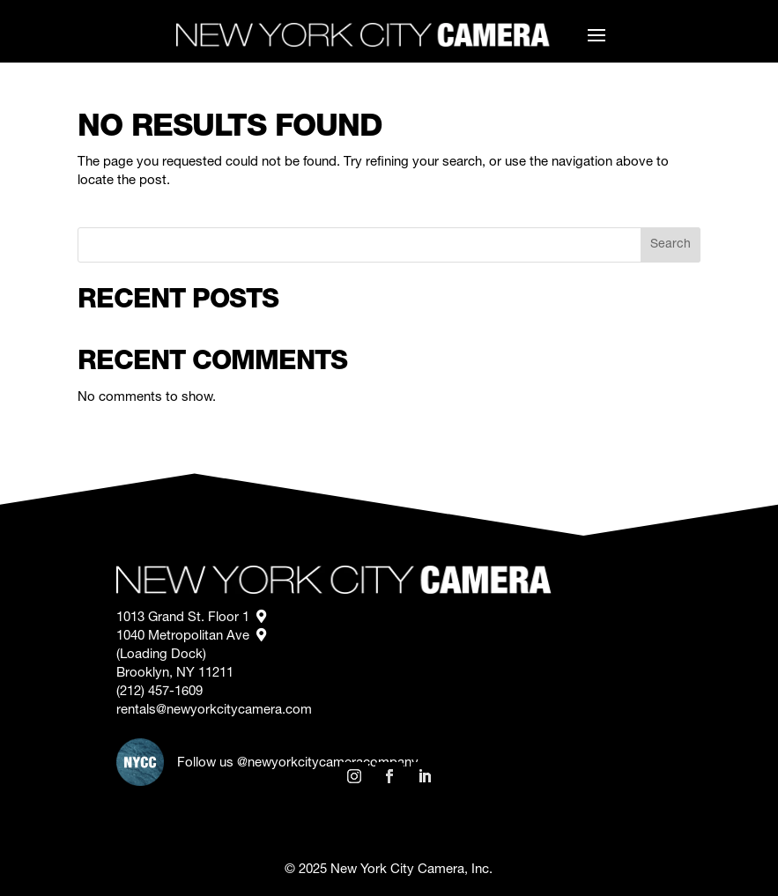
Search (670, 245)
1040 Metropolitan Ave (191, 636)
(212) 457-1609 (159, 692)
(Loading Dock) (163, 655)
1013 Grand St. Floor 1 (191, 618)
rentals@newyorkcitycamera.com (214, 710)
